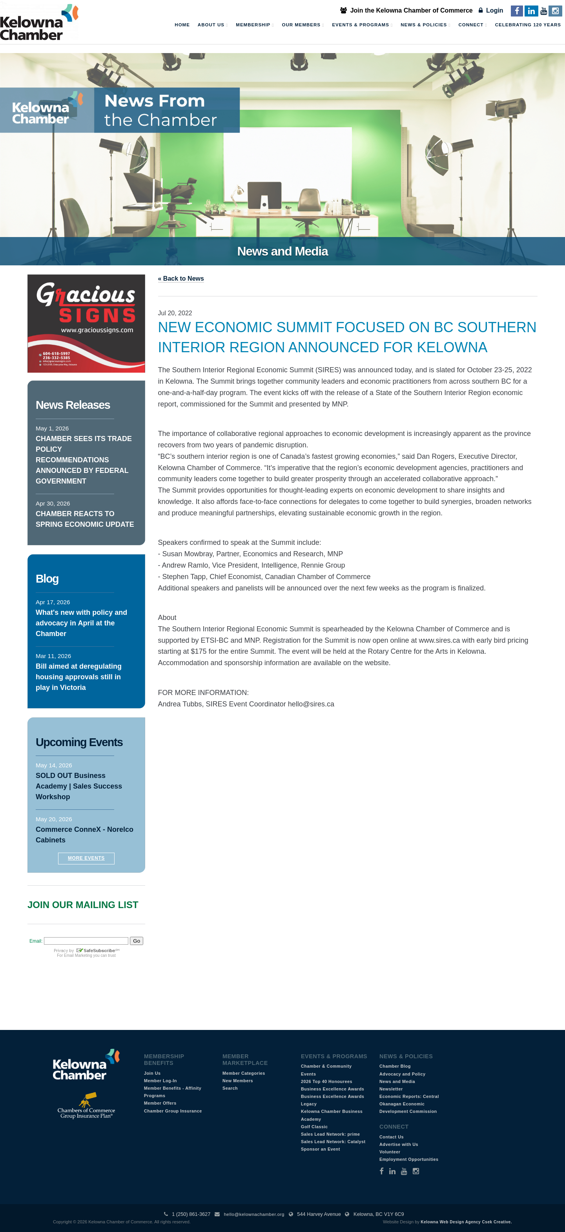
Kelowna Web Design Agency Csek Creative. (466, 1222)
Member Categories (243, 1073)
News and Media (397, 1081)
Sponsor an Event (320, 1149)
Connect (473, 25)
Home (182, 24)
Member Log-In (160, 1080)
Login (491, 10)
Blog (47, 578)
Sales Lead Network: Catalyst (333, 1141)
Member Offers (160, 1103)
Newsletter (391, 1089)
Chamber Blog (395, 1066)
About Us (213, 25)
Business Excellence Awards (332, 1089)
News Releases (73, 405)
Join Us (152, 1073)
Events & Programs (362, 25)
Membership (255, 25)
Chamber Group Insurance (173, 1111)
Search (230, 1088)
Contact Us (391, 1137)
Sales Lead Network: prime (330, 1134)
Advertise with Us (398, 1144)
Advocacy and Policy (402, 1074)
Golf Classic (314, 1126)
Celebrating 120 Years (528, 24)
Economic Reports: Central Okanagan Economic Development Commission (409, 1104)
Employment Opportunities (409, 1159)
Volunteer (390, 1151)
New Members (237, 1080)
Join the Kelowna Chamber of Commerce (406, 10)
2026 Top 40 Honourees (326, 1081)
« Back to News (181, 278)
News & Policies (425, 25)
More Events (86, 858)
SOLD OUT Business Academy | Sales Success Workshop (79, 786)
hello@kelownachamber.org (254, 1214)
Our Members (303, 25)
